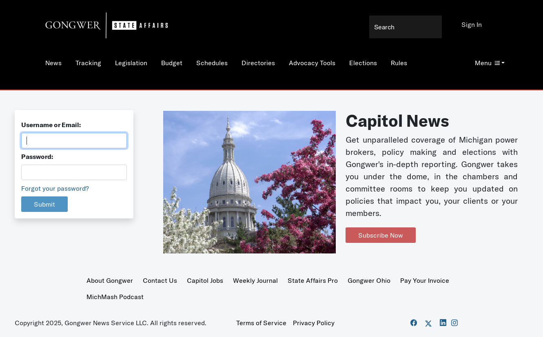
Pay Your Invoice (424, 280)
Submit (44, 204)
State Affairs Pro (313, 280)
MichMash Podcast (115, 297)
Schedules (212, 63)
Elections (363, 63)
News (53, 63)
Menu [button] (487, 63)
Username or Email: (51, 125)
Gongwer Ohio (369, 280)
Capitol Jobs (205, 280)
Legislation (131, 63)
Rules (399, 63)
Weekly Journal (255, 280)
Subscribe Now (380, 235)
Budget (171, 63)
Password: (37, 156)
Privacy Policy (314, 323)
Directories (258, 63)
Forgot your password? (55, 188)
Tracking (88, 63)
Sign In (471, 24)
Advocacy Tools (312, 63)
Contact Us (160, 280)
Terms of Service (261, 323)
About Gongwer (109, 280)
